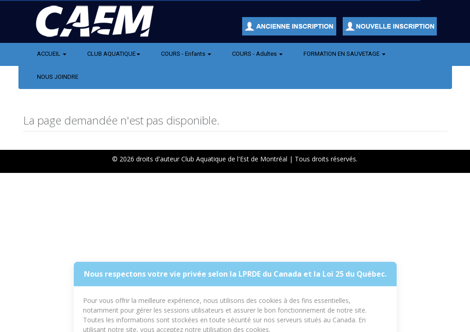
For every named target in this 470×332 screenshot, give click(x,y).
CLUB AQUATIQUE (113, 53)
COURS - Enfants (186, 53)
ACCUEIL (51, 53)
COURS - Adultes (257, 53)
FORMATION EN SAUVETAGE (344, 53)
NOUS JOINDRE (57, 76)
